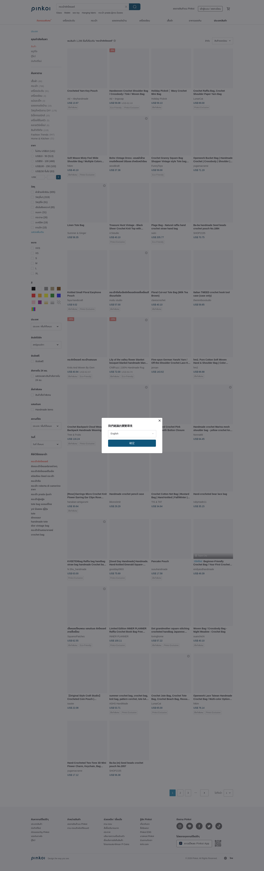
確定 (132, 443)
